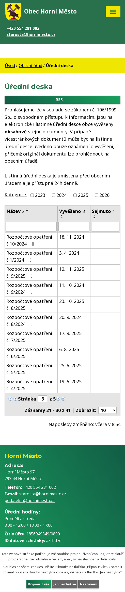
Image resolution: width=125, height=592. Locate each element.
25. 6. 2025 (70, 365)
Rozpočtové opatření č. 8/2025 (29, 304)
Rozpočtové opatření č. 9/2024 (29, 288)
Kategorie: (16, 194)
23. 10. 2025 (71, 301)
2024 (61, 195)
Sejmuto (103, 211)
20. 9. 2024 (70, 317)
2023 (40, 195)
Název (15, 211)
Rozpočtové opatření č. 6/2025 (29, 352)
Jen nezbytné (64, 584)
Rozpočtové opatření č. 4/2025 (29, 384)
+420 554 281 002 (23, 28)
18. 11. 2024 (71, 237)
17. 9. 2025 (70, 333)
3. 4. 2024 (69, 253)
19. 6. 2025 (70, 381)
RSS (87, 99)
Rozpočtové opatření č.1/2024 (29, 256)
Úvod (10, 65)
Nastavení (88, 584)
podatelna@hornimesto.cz (30, 500)
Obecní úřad (30, 65)
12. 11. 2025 (71, 269)
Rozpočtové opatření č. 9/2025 (29, 272)
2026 (104, 195)
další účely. (108, 559)
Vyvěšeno (72, 211)
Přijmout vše (38, 584)
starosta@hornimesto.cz (31, 34)
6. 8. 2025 (69, 349)
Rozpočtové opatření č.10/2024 (29, 240)
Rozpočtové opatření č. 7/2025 (29, 336)
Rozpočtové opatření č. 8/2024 (29, 320)
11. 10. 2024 (71, 285)
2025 (83, 195)
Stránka (27, 399)
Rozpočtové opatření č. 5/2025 (29, 368)
